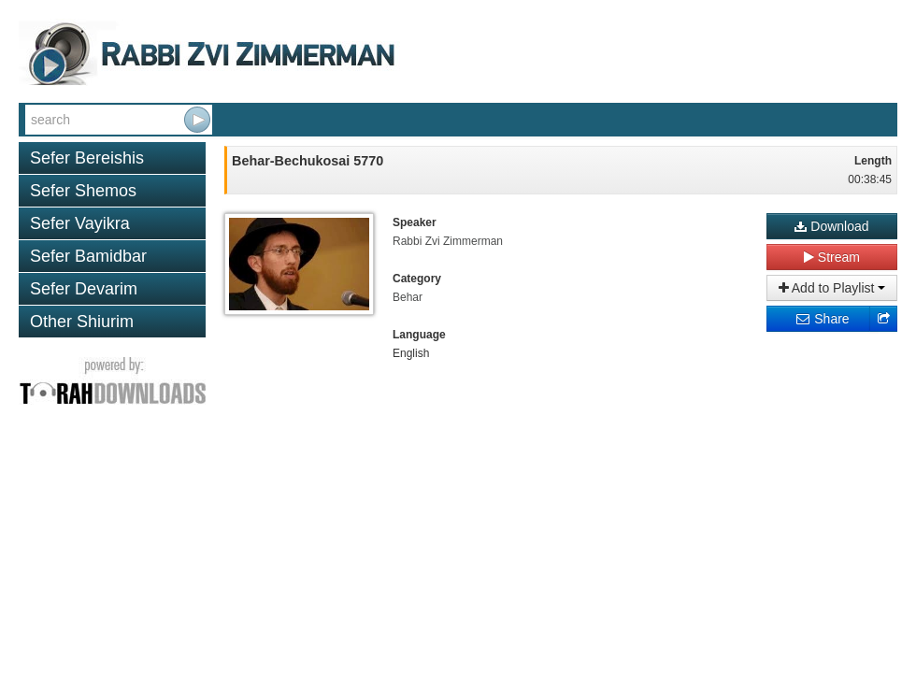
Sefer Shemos (83, 190)
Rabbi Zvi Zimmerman (448, 241)
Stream (832, 257)
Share (822, 318)
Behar (407, 297)
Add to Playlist (832, 287)
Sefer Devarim (83, 288)
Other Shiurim (82, 321)
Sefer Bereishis (87, 158)
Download (831, 226)
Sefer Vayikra (80, 223)
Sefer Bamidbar (88, 256)
